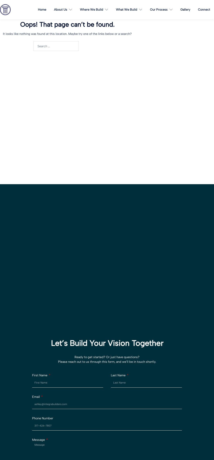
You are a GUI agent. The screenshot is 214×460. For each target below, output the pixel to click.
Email (36, 396)
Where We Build (94, 9)
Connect (204, 9)
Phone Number (42, 418)
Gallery (185, 9)
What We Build (129, 9)
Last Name (118, 375)
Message (39, 439)
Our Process (161, 9)
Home (42, 9)
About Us (63, 9)
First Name (40, 375)
